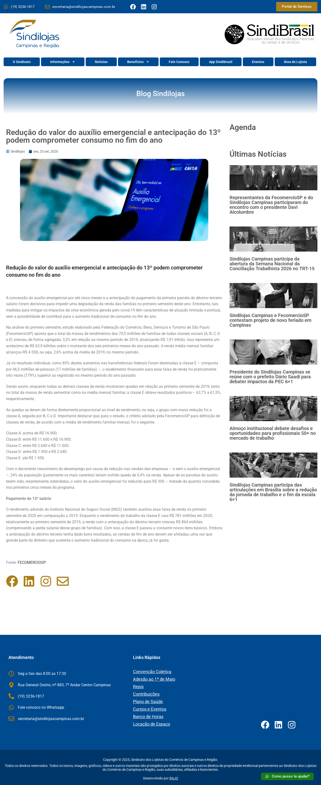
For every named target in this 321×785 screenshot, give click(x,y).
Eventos (258, 62)
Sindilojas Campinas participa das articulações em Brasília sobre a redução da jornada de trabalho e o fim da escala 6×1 (273, 492)
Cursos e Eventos (149, 709)
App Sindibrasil (220, 62)
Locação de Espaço (151, 724)
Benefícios (138, 62)
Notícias (101, 62)
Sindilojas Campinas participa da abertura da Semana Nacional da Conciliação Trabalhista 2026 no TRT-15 (272, 263)
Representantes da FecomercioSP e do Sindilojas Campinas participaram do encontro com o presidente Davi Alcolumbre (271, 205)
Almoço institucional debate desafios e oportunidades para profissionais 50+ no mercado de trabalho (273, 433)
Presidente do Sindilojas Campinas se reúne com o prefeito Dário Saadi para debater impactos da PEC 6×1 (270, 376)
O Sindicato (22, 62)
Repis (138, 686)
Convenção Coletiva (152, 671)
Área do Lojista (295, 62)
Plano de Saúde (148, 701)
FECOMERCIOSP (32, 562)
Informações (62, 62)
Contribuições (146, 694)
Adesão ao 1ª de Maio (154, 679)
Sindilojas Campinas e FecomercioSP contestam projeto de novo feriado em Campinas (270, 320)
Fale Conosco (179, 62)
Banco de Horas (148, 716)
